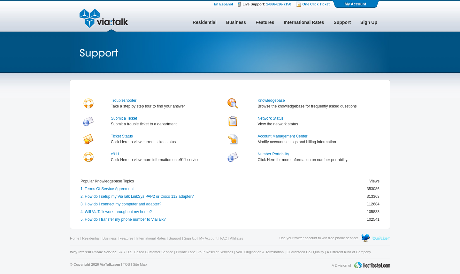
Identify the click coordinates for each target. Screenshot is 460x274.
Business (236, 22)
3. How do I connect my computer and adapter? (120, 204)
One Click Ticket (316, 4)
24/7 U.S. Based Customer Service (146, 252)
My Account (355, 4)
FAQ (223, 238)
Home (74, 238)
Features (265, 22)
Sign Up (368, 22)
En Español (223, 4)
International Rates (304, 22)
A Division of (361, 266)
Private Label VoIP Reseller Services (204, 252)
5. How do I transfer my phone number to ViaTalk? (123, 219)
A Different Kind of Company (349, 252)
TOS (126, 264)
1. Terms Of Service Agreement (107, 189)
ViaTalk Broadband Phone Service (104, 20)
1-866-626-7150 (278, 4)
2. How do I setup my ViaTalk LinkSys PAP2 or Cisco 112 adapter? (137, 196)
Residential (205, 22)
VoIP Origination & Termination (260, 252)
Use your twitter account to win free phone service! (319, 238)
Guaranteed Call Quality (305, 252)
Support (342, 22)
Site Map (140, 264)
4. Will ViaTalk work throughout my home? (116, 212)
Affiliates (236, 238)
